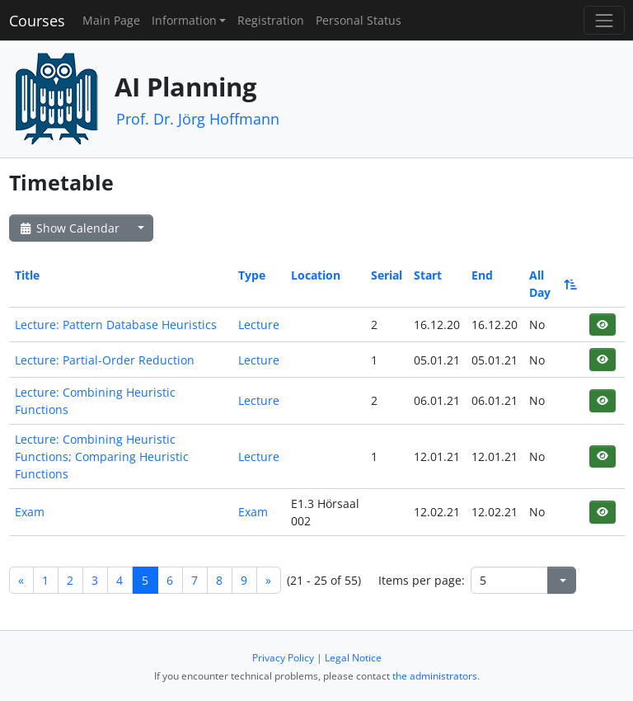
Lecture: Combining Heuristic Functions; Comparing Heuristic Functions (102, 456)
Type (251, 275)
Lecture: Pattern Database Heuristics (116, 324)
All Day (551, 283)
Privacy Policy (283, 658)
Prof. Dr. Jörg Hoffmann (197, 119)
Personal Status (358, 20)
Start (428, 275)
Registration (270, 20)
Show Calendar (69, 228)
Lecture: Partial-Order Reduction (105, 360)
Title (27, 275)
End (482, 275)
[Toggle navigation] (604, 20)
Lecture (258, 324)
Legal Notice (353, 658)
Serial (386, 275)
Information (184, 20)
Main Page (111, 20)
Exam (30, 512)
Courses (37, 21)
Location (315, 275)
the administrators (434, 676)
